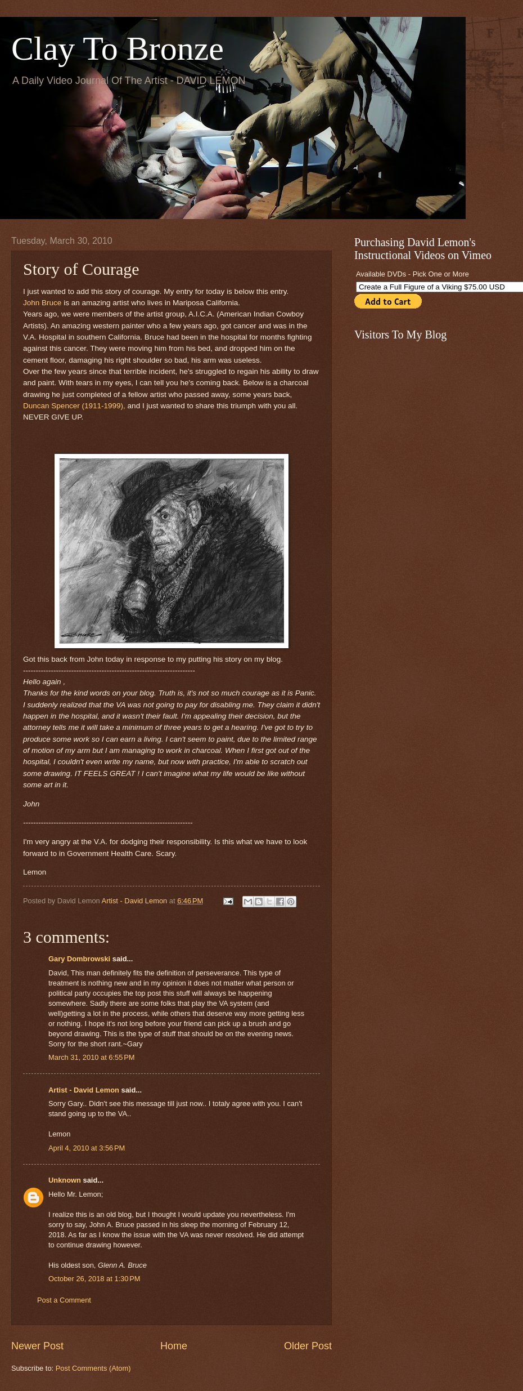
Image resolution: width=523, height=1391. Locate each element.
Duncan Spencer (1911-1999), (75, 406)
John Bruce (42, 302)
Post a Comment (64, 1300)
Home (173, 1346)
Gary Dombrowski (79, 959)
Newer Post (37, 1346)
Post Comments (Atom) (93, 1368)
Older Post (308, 1346)
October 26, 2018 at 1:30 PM (94, 1278)
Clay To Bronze (117, 48)
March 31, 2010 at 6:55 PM (91, 1057)
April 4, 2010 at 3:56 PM (86, 1148)
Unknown (64, 1180)
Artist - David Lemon (83, 1090)
